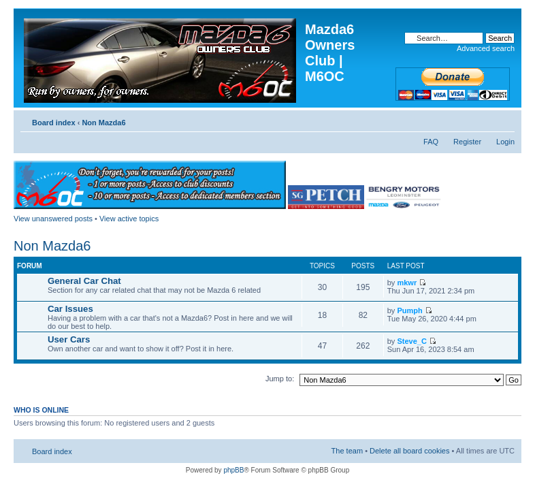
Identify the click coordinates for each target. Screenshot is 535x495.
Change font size (505, 120)
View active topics (129, 218)
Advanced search (486, 48)
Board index (54, 122)
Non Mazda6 (103, 122)
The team (347, 451)
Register (467, 142)
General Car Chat (84, 281)
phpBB (233, 470)
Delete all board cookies (409, 451)
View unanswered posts (53, 218)
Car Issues (70, 309)
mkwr (407, 282)
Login (505, 142)
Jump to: (279, 378)
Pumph (409, 310)
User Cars (69, 339)
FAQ (430, 142)
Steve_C (411, 341)
